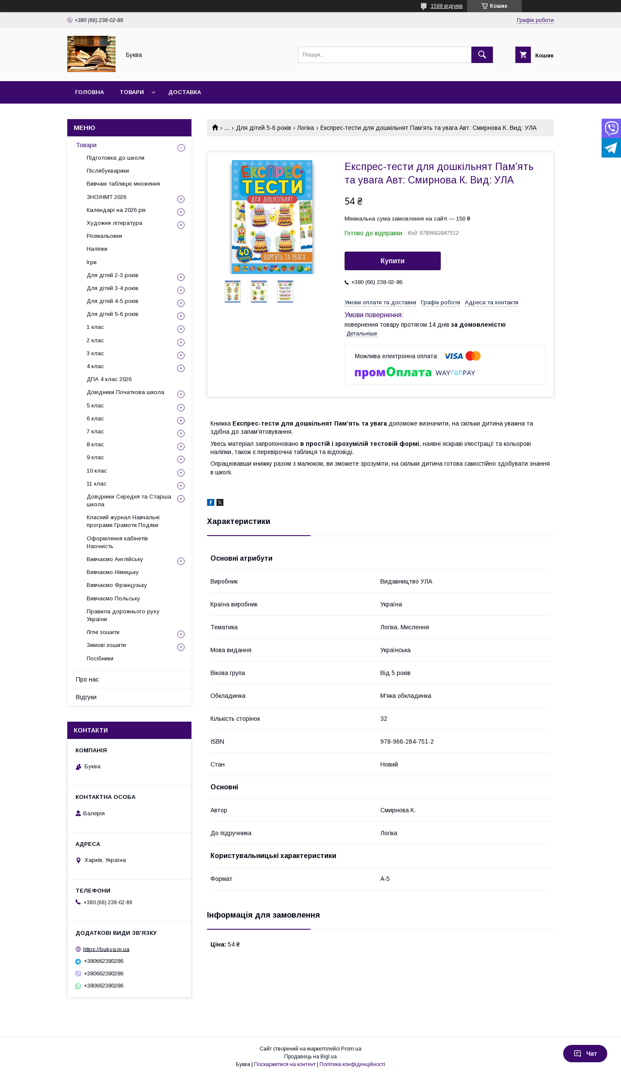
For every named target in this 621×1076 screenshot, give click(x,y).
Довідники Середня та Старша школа (129, 500)
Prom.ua (351, 1049)
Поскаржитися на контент (285, 1064)
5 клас (95, 405)
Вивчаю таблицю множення (123, 183)
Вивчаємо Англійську (115, 559)
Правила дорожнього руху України (123, 615)
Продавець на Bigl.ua (310, 1057)
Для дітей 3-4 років (112, 288)
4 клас (95, 366)
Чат (585, 1053)
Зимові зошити (106, 645)
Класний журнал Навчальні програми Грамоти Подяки (123, 521)
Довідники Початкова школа (125, 392)
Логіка (305, 127)
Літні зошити (103, 632)
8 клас (95, 444)
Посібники (100, 658)
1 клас (95, 327)
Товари (131, 92)
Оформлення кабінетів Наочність (117, 542)
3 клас (95, 353)
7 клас (95, 431)
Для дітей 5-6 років (263, 127)
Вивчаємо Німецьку (113, 572)
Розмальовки (104, 236)
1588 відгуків (447, 6)
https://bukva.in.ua (106, 949)
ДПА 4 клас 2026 (109, 379)
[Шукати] (482, 55)
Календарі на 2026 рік (116, 210)
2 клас (95, 340)
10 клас (97, 470)
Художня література (114, 223)
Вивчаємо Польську (113, 598)
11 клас (97, 483)
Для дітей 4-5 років (112, 301)
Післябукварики (108, 170)
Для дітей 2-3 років (112, 275)
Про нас (87, 679)
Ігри (92, 262)
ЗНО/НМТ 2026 (106, 197)
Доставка (184, 92)
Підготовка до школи (115, 158)
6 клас (95, 418)
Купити (393, 261)
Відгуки (86, 697)
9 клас (95, 457)
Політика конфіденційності (352, 1064)
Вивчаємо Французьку (117, 585)
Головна (89, 92)
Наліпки (97, 249)
